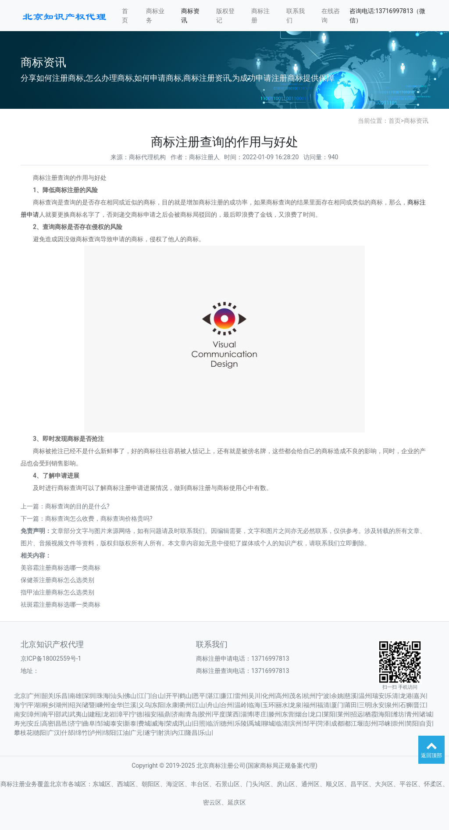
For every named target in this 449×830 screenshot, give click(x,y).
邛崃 (384, 723)
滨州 (295, 723)
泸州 (95, 732)
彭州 (371, 723)
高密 (48, 723)
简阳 (412, 723)
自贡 (426, 723)
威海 (158, 723)
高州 (282, 695)
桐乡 (48, 704)
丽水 (282, 704)
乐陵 (241, 723)
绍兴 (75, 704)
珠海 (103, 695)
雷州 (241, 695)
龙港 (406, 695)
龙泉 (295, 704)
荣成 (172, 723)
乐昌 (61, 695)
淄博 (247, 714)
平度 (219, 714)
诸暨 (89, 704)
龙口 (316, 714)
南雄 (75, 695)
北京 (20, 695)
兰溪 (130, 704)
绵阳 (109, 732)
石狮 (406, 704)
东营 (288, 714)
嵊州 (103, 704)
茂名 (295, 695)
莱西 (233, 714)
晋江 (419, 704)
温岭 (241, 704)
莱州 (343, 714)
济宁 (75, 723)
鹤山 (185, 695)
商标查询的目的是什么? (77, 506)
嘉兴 (419, 695)
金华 (116, 704)
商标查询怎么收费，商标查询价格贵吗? (99, 518)
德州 (227, 723)
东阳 (158, 704)
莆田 (351, 704)
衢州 (185, 704)
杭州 (309, 695)
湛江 (213, 695)
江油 (123, 732)
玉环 (268, 704)
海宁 (20, 704)
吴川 (254, 695)
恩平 (199, 695)
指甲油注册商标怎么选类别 (57, 592)
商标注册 (260, 15)
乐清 (392, 695)
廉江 (227, 695)
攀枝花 (23, 732)
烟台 (302, 714)
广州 (34, 695)
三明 (365, 704)
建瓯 (95, 714)
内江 (178, 732)
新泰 (130, 723)
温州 (365, 695)
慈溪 (351, 695)
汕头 (116, 695)
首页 (125, 15)
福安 (150, 714)
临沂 (213, 723)
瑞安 (378, 695)
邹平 (309, 723)
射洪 (164, 732)
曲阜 (89, 723)
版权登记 (225, 15)
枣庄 (260, 714)
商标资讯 (190, 15)
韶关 (48, 695)
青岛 (191, 714)
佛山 (130, 695)
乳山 (185, 723)
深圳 (89, 695)
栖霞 (371, 714)
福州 (309, 704)
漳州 (34, 714)
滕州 (274, 714)
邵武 (61, 714)
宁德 (136, 714)
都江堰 (354, 723)
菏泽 (323, 723)
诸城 (426, 714)
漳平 (123, 714)
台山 (158, 695)
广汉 (54, 732)
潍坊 (398, 714)
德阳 (40, 732)
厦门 (337, 704)
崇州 (398, 723)
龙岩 (109, 714)
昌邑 (61, 723)
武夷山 (78, 714)
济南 (178, 714)
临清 (282, 723)
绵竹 (81, 732)
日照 (199, 723)
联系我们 (295, 15)
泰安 (116, 723)
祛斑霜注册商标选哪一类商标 (60, 604)
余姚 (337, 695)
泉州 (392, 704)
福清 (323, 704)
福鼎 (164, 714)
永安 (378, 704)
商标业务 (155, 15)
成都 (337, 723)
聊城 (268, 723)
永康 (172, 704)
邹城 (103, 723)
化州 (268, 695)
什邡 (67, 732)
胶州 (205, 714)
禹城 (254, 723)
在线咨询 (330, 15)
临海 (254, 704)
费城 (144, 723)
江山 (199, 704)
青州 (412, 714)
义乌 (144, 704)
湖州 (61, 704)
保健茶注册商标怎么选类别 (57, 579)
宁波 (323, 695)
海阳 (384, 714)
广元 (136, 732)
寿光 (20, 723)
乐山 (205, 732)
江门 (144, 695)
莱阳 (329, 714)
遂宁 (150, 732)
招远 (357, 714)
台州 (227, 704)
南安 (20, 714)
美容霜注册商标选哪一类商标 (60, 567)
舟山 (213, 704)
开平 (172, 695)
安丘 (34, 723)
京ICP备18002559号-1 (51, 658)
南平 (48, 714)
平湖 (34, 704)
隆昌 (191, 732)
